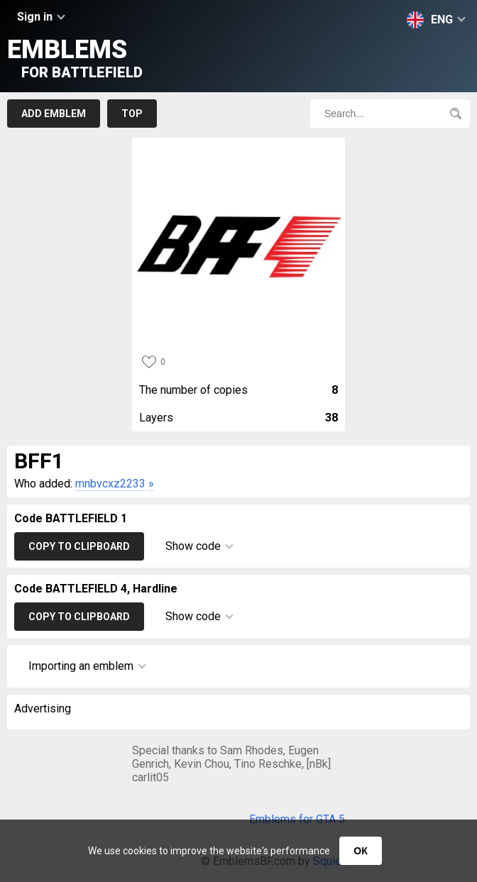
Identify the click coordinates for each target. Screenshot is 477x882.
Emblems (75, 58)
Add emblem (53, 113)
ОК (360, 850)
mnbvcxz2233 (110, 483)
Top (132, 113)
